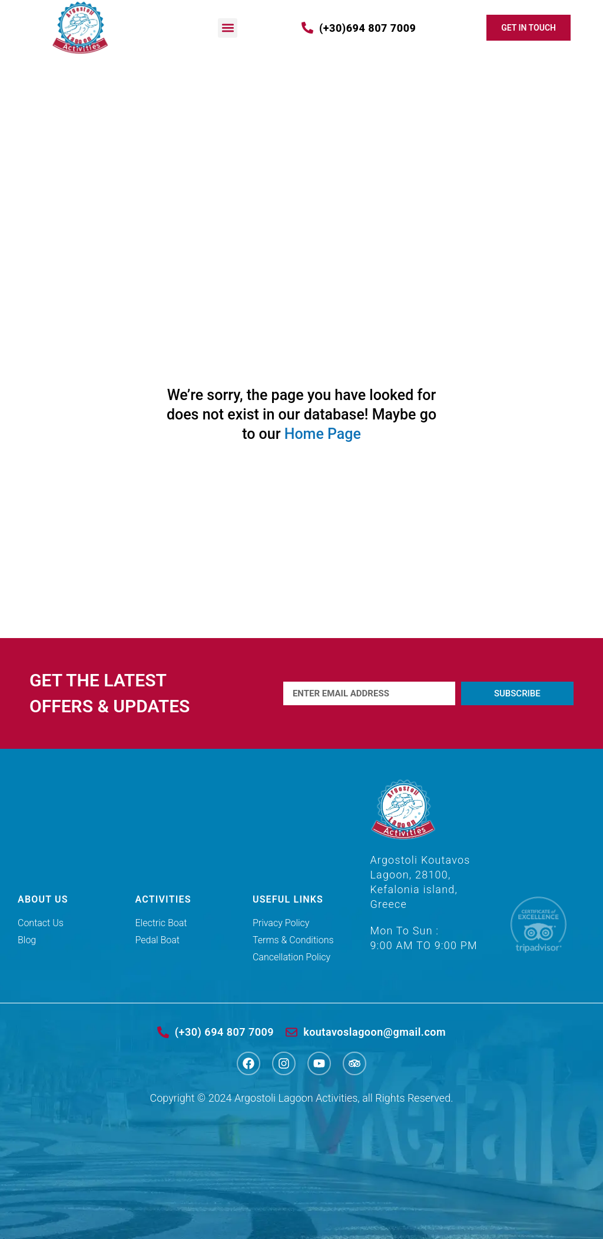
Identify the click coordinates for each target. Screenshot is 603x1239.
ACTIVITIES (163, 899)
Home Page (322, 433)
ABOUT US (43, 899)
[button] (227, 28)
